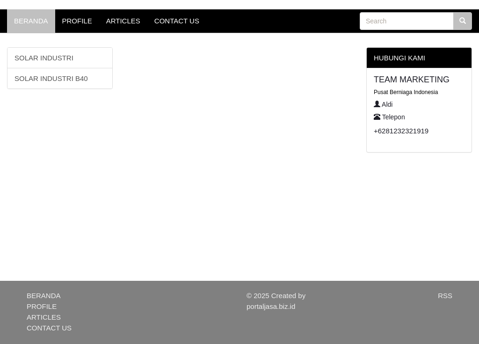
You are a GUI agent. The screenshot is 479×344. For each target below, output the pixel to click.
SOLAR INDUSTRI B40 (51, 78)
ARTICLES (123, 21)
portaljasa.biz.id (271, 306)
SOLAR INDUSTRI (44, 58)
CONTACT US (176, 21)
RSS (445, 296)
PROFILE (77, 21)
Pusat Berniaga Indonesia (406, 92)
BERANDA (31, 21)
